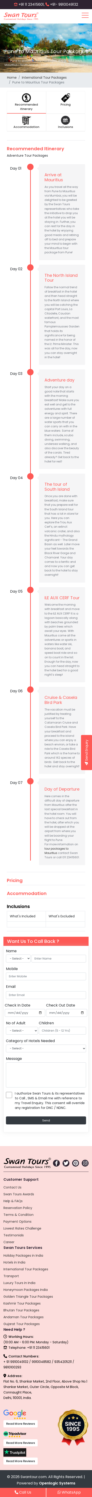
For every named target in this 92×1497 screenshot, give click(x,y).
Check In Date (17, 1005)
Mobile (12, 968)
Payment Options (17, 1221)
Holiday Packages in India (23, 1255)
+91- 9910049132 (64, 4)
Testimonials (13, 1235)
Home (12, 77)
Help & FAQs (13, 1201)
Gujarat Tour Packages (21, 1324)
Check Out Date (60, 1005)
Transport (11, 1276)
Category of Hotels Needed (30, 1040)
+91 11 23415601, (31, 4)
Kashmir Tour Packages (22, 1303)
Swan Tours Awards (18, 1194)
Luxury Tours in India (19, 1283)
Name (11, 951)
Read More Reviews (20, 1424)
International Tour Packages (44, 77)
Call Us (23, 1492)
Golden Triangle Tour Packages (28, 1296)
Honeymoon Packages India (25, 1289)
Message (14, 1058)
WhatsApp (69, 1492)
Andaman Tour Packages (23, 1317)
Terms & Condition (18, 1214)
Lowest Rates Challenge (22, 1228)
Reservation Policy (17, 1208)
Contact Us (12, 1187)
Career (8, 1242)
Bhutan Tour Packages (21, 1310)
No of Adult (16, 1023)
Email (11, 986)
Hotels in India (14, 1262)
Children (46, 1023)
